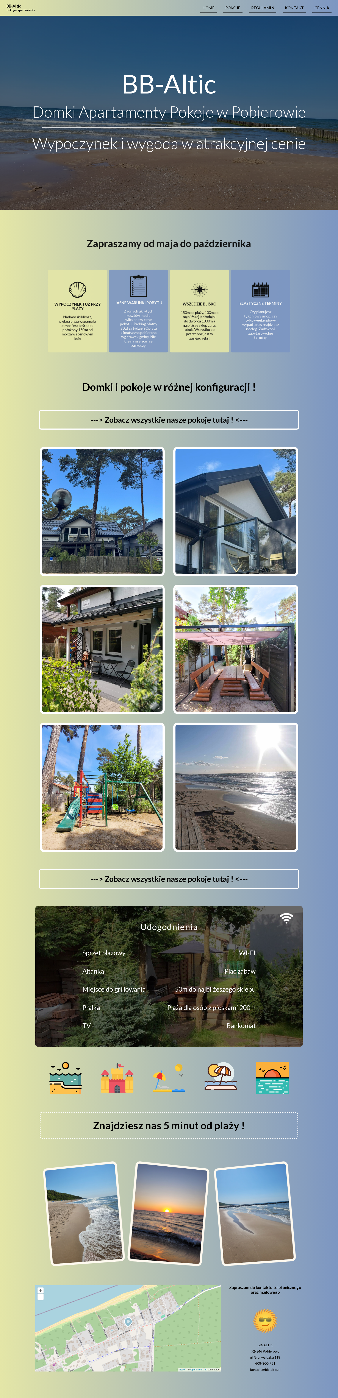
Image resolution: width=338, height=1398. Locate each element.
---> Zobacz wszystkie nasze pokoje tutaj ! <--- (169, 419)
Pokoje (232, 7)
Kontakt (294, 7)
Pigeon (182, 1369)
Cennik (322, 7)
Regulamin (262, 7)
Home (208, 7)
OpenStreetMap (198, 1369)
